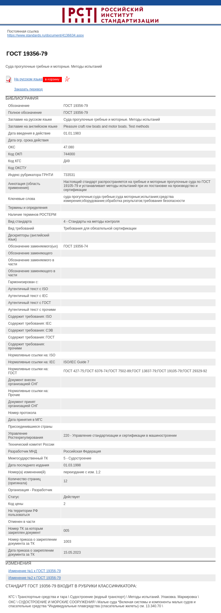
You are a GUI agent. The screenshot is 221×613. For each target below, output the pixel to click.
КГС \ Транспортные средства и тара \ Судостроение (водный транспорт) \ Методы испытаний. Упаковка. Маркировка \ (104, 597)
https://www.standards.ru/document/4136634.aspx (45, 35)
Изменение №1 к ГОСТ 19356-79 (34, 571)
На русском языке (28, 79)
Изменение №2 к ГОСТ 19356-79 (34, 578)
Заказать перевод (28, 89)
